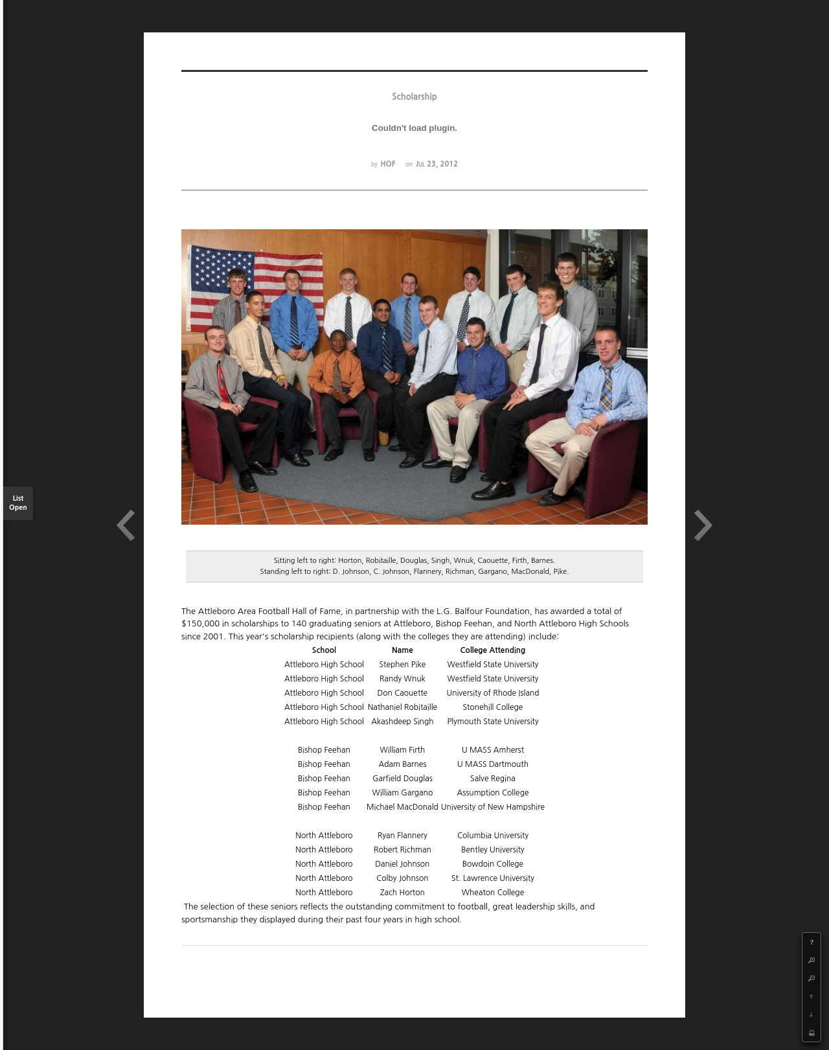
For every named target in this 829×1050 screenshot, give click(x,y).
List (18, 503)
